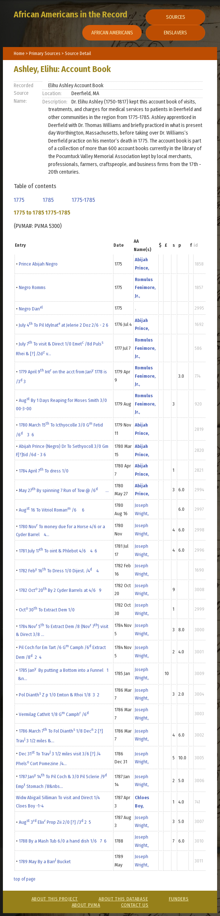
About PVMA (86, 905)
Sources (175, 17)
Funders (179, 899)
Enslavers (175, 33)
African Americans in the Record (70, 14)
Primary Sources (45, 53)
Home (19, 53)
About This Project (55, 899)
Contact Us (135, 905)
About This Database (123, 899)
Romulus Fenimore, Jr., (145, 287)
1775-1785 (85, 199)
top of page (24, 879)
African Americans (112, 33)
